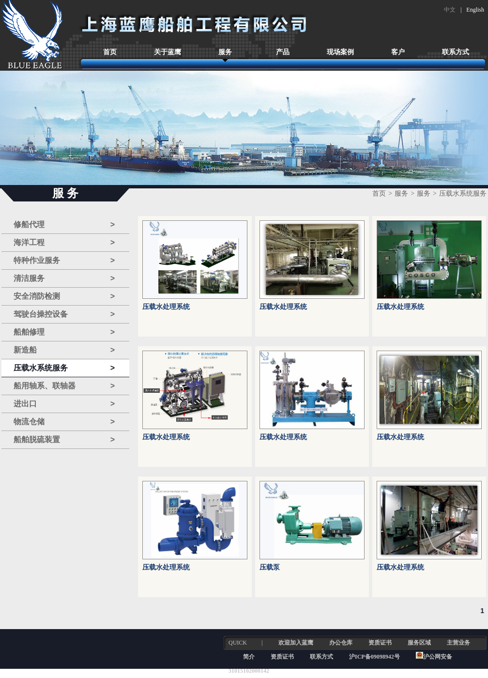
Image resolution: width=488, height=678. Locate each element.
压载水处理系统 (166, 306)
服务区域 (419, 642)
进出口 (64, 404)
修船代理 (64, 224)
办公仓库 (340, 642)
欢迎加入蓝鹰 (295, 642)
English (475, 9)
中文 (450, 9)
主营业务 (458, 642)
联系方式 (455, 52)
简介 (249, 656)
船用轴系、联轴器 (64, 386)
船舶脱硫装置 (64, 439)
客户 (398, 52)
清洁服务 (64, 278)
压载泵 (269, 567)
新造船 (64, 350)
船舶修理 (64, 332)
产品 (283, 52)
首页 (110, 52)
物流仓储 (64, 422)
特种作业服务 (64, 260)
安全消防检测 (64, 296)
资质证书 (380, 642)
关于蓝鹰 (167, 52)
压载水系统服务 (64, 368)
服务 (225, 52)
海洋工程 (64, 242)
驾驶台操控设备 (64, 314)
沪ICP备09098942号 (375, 656)
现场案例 (340, 52)
